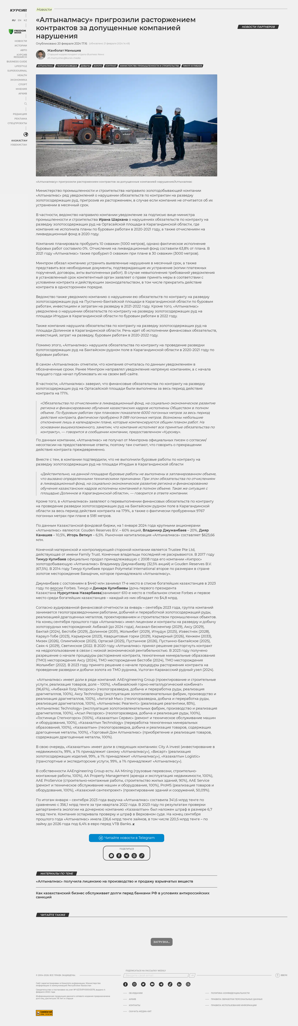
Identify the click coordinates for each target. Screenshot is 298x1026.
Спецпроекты (18, 119)
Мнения (21, 85)
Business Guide (17, 58)
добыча (85, 66)
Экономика (19, 76)
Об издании (136, 993)
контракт (110, 66)
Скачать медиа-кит (140, 1011)
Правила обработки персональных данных (236, 999)
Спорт (22, 81)
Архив (22, 90)
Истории (21, 44)
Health (22, 71)
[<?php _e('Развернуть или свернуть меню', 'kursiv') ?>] (24, 130)
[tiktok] (170, 984)
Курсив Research (16, 53)
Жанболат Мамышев (64, 50)
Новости (21, 39)
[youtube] (152, 984)
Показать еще (161, 942)
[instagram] (134, 984)
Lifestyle (20, 62)
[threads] (188, 984)
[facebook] (125, 984)
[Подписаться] (192, 975)
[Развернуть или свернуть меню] (24, 100)
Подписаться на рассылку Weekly (146, 971)
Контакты (134, 1005)
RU (13, 19)
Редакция (20, 110)
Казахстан (19, 136)
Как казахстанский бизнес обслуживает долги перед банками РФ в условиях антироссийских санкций (122, 895)
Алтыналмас (45, 66)
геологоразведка (67, 66)
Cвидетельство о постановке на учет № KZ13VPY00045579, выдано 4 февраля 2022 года (70, 991)
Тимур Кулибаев (192, 66)
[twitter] (143, 984)
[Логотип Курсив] (17, 9)
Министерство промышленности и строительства (149, 66)
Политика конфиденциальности (230, 993)
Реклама (20, 115)
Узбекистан (19, 140)
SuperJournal (18, 67)
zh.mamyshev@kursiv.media (63, 58)
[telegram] (161, 984)
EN (19, 19)
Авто (23, 49)
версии (56, 588)
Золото (98, 66)
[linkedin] (179, 984)
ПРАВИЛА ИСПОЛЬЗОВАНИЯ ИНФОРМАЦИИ (234, 1005)
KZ (24, 19)
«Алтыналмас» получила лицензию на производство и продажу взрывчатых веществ (114, 881)
